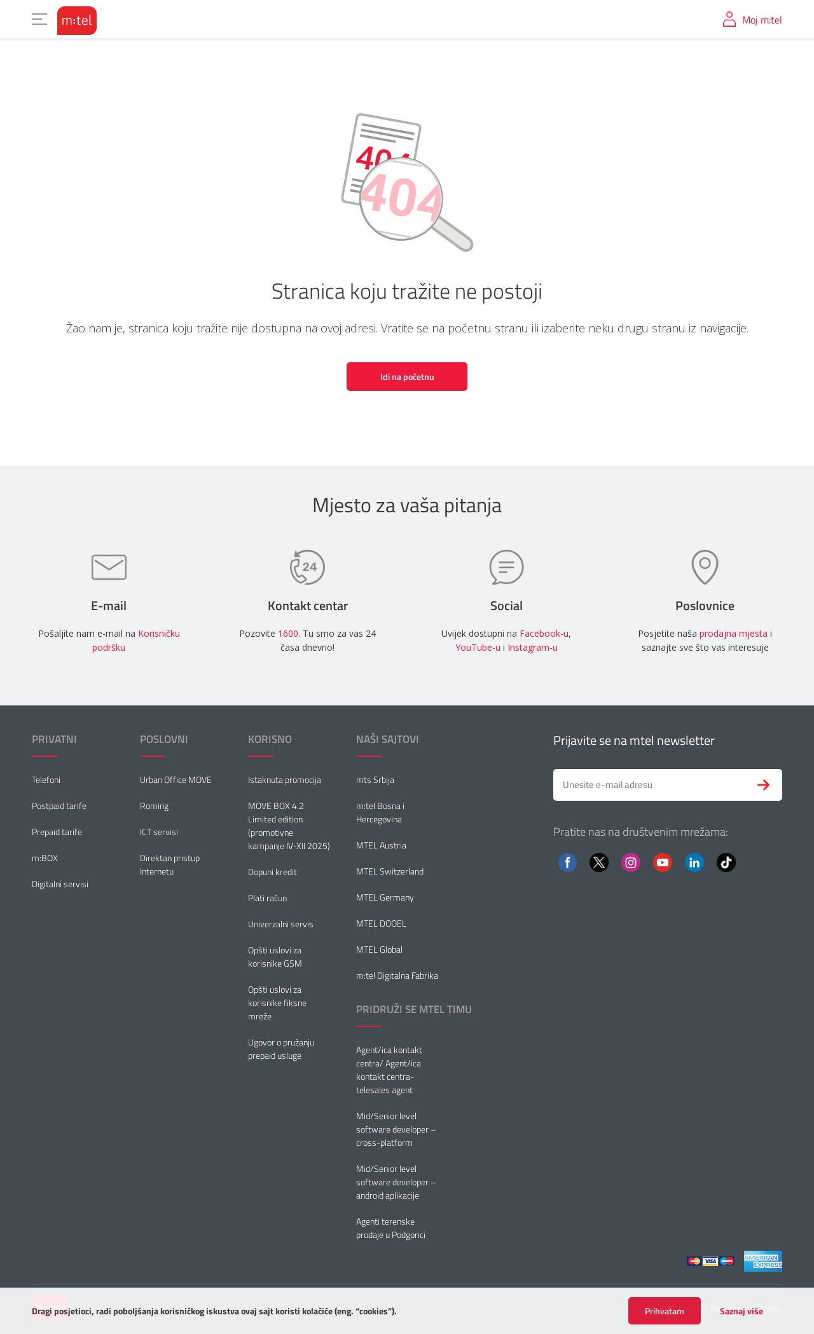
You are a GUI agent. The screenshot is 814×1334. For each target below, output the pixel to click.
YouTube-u (477, 647)
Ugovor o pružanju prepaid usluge (281, 1048)
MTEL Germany (385, 897)
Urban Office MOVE (176, 779)
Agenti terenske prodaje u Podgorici (390, 1228)
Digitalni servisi (60, 883)
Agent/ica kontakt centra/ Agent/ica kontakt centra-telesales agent (389, 1069)
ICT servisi (159, 831)
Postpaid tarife (59, 805)
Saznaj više (741, 1311)
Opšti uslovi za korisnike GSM (275, 956)
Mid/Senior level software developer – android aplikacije (396, 1182)
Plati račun (267, 897)
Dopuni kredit (272, 871)
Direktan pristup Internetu (170, 864)
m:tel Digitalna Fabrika (397, 975)
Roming (154, 805)
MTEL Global (379, 949)
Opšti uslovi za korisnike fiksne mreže (277, 1003)
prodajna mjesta (734, 633)
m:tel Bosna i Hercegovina (380, 812)
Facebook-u (544, 633)
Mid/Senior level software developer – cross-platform (396, 1129)
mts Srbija (375, 779)
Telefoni (46, 779)
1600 (288, 633)
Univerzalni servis (281, 923)
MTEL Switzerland (390, 871)
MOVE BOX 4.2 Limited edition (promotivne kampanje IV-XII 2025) (289, 825)
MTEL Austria (381, 845)
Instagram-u (532, 647)
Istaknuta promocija (284, 779)
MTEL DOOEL (381, 923)
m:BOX (45, 857)
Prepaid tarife (57, 831)
